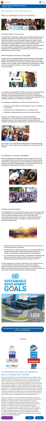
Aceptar (30, 418)
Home (2, 11)
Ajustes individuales (7, 418)
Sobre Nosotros (9, 11)
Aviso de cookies (13, 413)
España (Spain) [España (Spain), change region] (40, 2)
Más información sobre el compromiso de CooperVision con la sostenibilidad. (22, 329)
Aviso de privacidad (14, 415)
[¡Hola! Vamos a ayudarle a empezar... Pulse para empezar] (23, 6)
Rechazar (39, 418)
